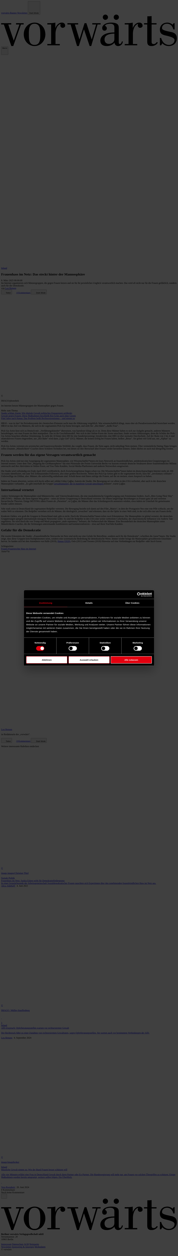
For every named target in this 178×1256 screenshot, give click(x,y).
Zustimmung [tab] (45, 603)
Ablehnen (47, 660)
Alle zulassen (131, 660)
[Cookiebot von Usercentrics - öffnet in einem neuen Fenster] (139, 594)
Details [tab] (89, 603)
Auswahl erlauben (89, 660)
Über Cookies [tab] (132, 603)
